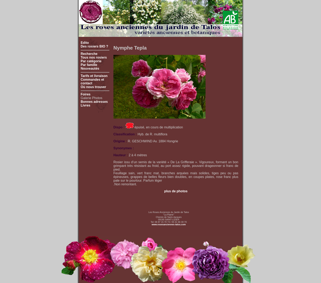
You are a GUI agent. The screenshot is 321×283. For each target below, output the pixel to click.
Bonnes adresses (94, 101)
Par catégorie (91, 61)
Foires (85, 94)
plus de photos (176, 191)
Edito (85, 42)
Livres (85, 105)
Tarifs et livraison (94, 76)
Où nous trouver (93, 87)
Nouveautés (90, 68)
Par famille (89, 65)
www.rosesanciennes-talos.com (169, 224)
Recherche (89, 53)
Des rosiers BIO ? (94, 46)
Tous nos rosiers (94, 57)
